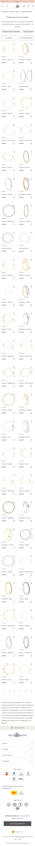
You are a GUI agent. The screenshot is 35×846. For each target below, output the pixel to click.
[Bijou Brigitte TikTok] (9, 804)
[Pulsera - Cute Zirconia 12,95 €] (8, 431)
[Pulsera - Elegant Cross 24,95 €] (26, 620)
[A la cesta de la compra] (14, 62)
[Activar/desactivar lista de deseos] (14, 44)
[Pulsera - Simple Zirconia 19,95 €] (26, 539)
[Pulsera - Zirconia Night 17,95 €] (8, 296)
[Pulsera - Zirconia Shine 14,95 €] (8, 188)
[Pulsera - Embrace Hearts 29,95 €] (8, 269)
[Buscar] (6, 6)
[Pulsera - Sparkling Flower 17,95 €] (8, 350)
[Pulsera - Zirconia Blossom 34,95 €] (8, 53)
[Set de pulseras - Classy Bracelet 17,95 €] (8, 242)
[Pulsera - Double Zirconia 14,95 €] (8, 566)
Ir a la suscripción (17, 823)
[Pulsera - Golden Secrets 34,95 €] (26, 107)
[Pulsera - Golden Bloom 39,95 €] (26, 485)
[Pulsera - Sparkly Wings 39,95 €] (8, 458)
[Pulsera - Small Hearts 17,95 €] (8, 620)
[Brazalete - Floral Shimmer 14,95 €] (26, 431)
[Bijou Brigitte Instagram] (15, 804)
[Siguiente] (31, 691)
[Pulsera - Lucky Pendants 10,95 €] (8, 673)
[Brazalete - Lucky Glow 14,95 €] (26, 269)
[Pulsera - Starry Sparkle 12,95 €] (26, 458)
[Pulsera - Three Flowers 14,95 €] (8, 323)
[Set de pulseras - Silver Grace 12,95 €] (26, 242)
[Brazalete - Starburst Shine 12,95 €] (26, 404)
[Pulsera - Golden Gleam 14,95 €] (26, 161)
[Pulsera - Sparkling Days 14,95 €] (8, 215)
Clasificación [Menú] (26, 38)
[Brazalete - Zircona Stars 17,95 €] (8, 539)
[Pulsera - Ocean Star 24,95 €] (26, 350)
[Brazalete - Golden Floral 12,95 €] (26, 53)
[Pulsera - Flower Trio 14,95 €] (26, 134)
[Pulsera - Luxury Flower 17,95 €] (8, 161)
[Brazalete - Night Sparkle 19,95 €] (8, 592)
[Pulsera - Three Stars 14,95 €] (8, 485)
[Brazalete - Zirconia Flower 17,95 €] (26, 323)
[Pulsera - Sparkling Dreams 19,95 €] (8, 512)
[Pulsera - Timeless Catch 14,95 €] (26, 215)
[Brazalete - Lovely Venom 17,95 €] (26, 512)
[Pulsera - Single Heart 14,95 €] (8, 377)
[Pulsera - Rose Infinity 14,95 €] (26, 377)
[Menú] (8, 38)
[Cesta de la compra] (33, 6)
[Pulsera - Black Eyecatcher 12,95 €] (26, 592)
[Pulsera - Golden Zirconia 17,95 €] (8, 404)
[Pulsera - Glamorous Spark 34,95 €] (26, 646)
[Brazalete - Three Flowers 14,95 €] (26, 296)
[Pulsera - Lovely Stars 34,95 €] (8, 134)
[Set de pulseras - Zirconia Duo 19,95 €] (26, 80)
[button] (24, 6)
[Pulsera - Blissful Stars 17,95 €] (26, 566)
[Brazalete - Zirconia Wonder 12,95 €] (26, 188)
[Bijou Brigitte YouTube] (17, 808)
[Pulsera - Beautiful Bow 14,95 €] (8, 646)
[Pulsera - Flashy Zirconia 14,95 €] (26, 673)
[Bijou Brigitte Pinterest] (26, 804)
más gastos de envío (20, 836)
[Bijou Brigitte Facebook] (20, 804)
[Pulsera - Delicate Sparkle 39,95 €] (8, 107)
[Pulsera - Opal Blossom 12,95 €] (8, 80)
